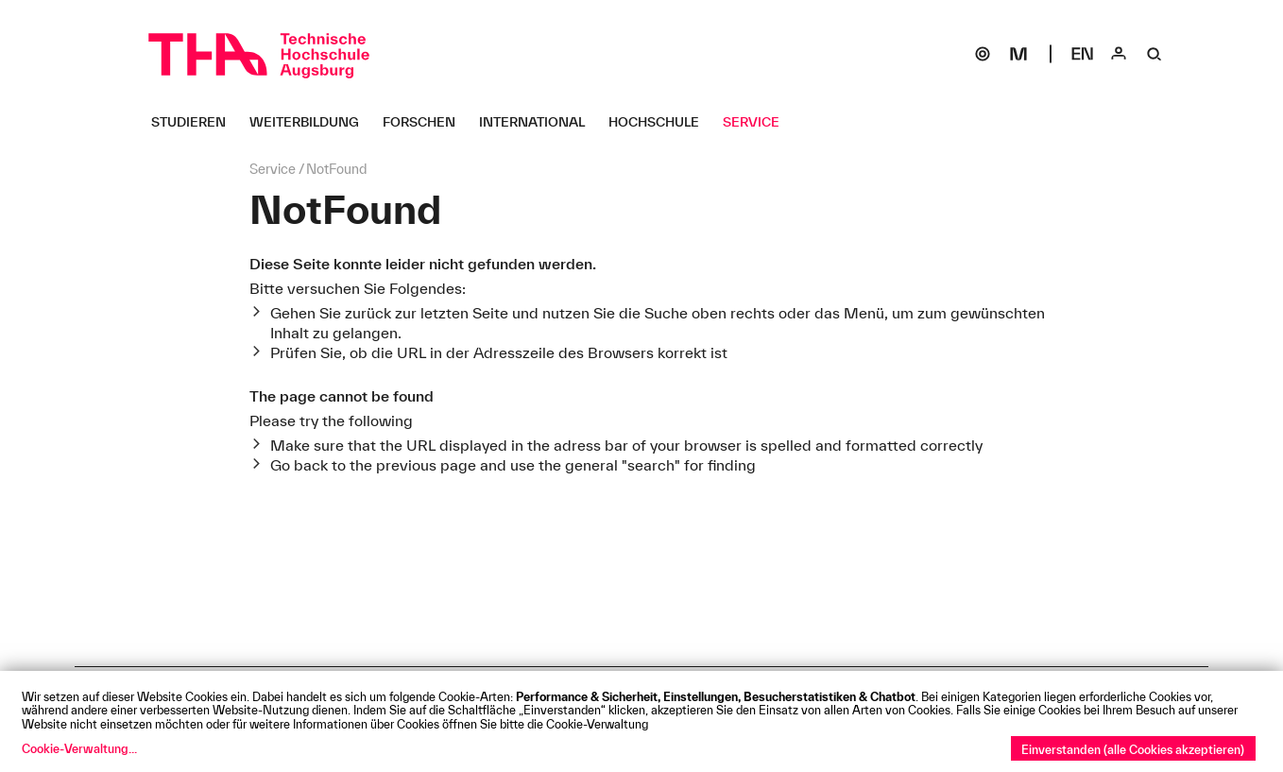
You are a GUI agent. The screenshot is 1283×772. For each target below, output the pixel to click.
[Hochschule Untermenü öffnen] (661, 122)
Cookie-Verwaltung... (79, 748)
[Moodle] (1018, 54)
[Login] (1119, 54)
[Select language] (1083, 54)
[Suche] (1154, 54)
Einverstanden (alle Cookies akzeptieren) (1132, 749)
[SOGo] (983, 54)
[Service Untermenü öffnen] (758, 122)
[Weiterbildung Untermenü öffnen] (311, 122)
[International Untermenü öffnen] (539, 122)
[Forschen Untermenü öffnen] (426, 122)
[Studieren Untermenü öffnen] (195, 122)
